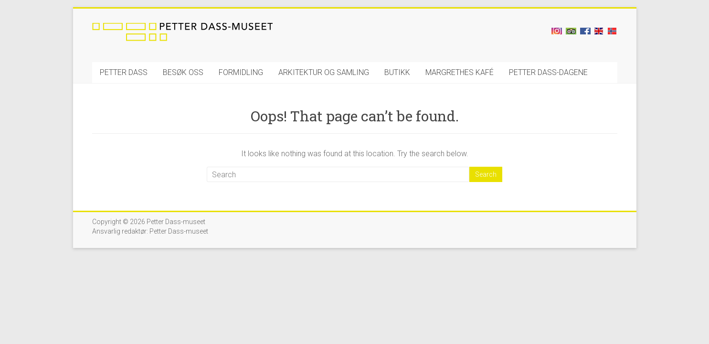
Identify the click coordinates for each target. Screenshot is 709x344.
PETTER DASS (124, 72)
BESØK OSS (183, 72)
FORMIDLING (241, 72)
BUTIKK (397, 72)
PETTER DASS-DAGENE (548, 72)
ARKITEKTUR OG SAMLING (323, 72)
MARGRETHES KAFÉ (459, 72)
